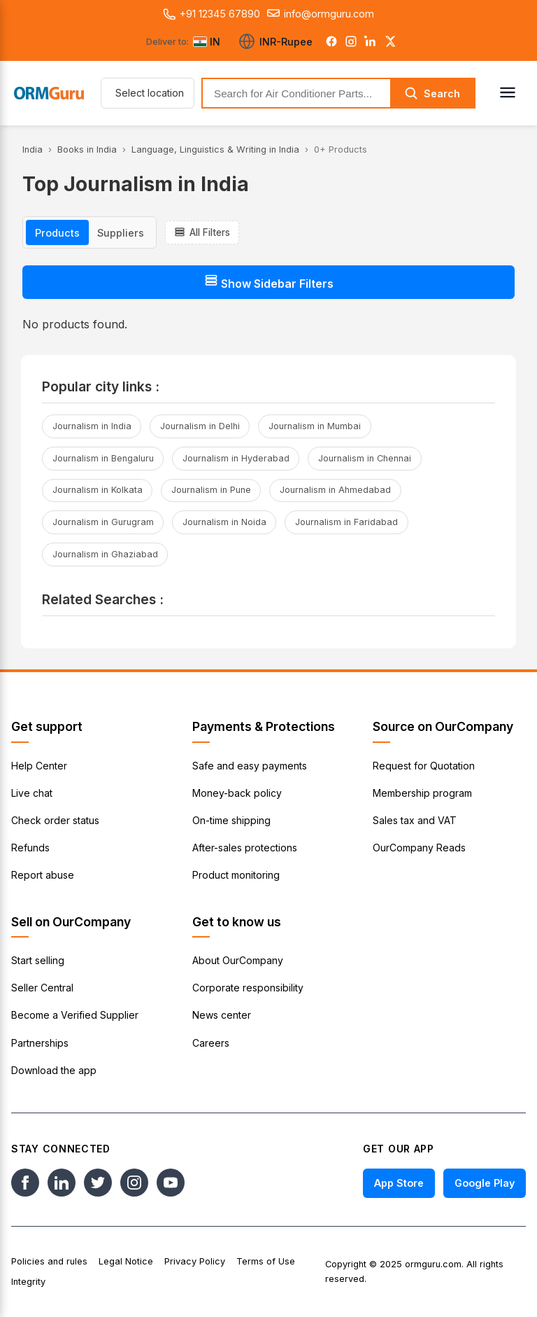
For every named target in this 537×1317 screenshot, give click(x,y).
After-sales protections (244, 847)
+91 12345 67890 (211, 14)
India (32, 149)
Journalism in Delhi (200, 426)
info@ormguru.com (320, 14)
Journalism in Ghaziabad (105, 554)
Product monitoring (236, 875)
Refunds (30, 847)
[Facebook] (331, 41)
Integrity (28, 1281)
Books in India (87, 149)
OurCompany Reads (419, 847)
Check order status (55, 820)
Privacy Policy (194, 1261)
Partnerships (40, 1043)
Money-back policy (237, 793)
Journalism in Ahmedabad (335, 490)
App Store (399, 1183)
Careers (210, 1043)
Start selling (37, 960)
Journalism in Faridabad (346, 522)
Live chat (31, 793)
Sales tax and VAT (415, 820)
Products (57, 233)
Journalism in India (91, 426)
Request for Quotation (424, 766)
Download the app (53, 1070)
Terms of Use (265, 1261)
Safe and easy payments (249, 766)
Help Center (39, 766)
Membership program (422, 793)
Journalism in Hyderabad (235, 458)
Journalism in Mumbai (314, 426)
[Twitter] (390, 41)
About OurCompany (237, 960)
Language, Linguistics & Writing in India (215, 149)
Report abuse (42, 875)
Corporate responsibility (247, 988)
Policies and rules (49, 1261)
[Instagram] (351, 41)
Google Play (484, 1183)
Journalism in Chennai (364, 458)
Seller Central (42, 988)
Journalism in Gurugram (103, 522)
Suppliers (120, 233)
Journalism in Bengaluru (103, 458)
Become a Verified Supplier (74, 1015)
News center (221, 1015)
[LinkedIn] (370, 41)
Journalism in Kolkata (97, 490)
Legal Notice (126, 1261)
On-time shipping (231, 820)
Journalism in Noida (224, 522)
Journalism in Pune (211, 490)
